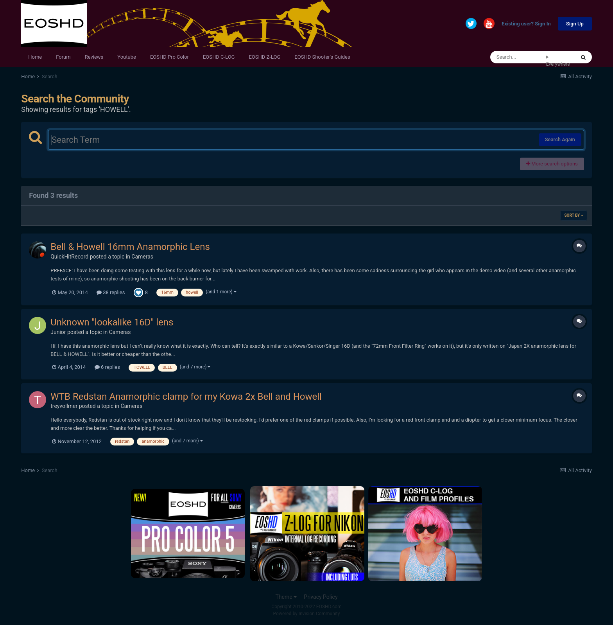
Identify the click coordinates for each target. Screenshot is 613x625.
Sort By (573, 215)
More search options (552, 164)
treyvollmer (63, 406)
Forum (63, 57)
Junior (58, 332)
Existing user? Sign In (526, 24)
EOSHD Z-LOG (264, 57)
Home (35, 57)
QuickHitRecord (69, 256)
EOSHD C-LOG (219, 57)
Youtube (126, 57)
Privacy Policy (320, 597)
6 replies (107, 367)
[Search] (518, 57)
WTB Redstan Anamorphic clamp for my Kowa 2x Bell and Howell (186, 396)
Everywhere (558, 64)
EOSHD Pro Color (169, 57)
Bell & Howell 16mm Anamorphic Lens (130, 246)
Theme (286, 597)
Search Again (560, 139)
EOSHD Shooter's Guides (322, 57)
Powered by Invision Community (306, 613)
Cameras (142, 256)
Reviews (94, 57)
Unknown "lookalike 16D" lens (111, 322)
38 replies (111, 292)
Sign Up (575, 24)
